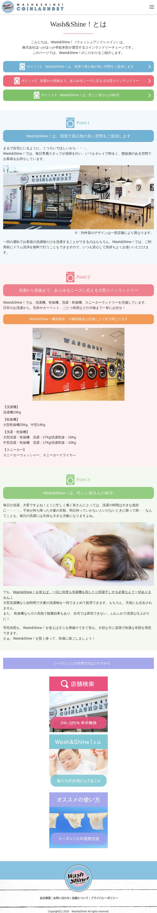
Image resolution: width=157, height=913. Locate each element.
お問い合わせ (61, 898)
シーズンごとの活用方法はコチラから (82, 663)
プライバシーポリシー (104, 898)
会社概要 (45, 898)
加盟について (80, 898)
